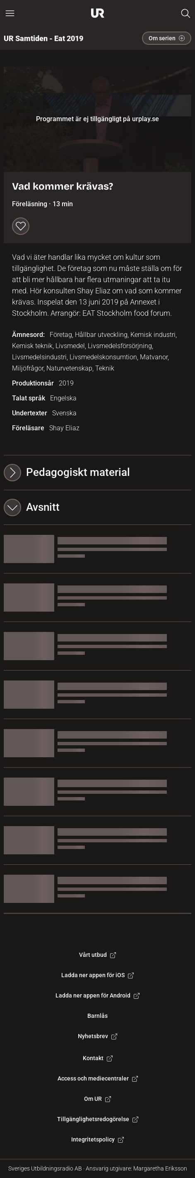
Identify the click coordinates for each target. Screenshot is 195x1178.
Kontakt (98, 1058)
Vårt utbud (97, 954)
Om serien (167, 38)
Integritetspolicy (97, 1139)
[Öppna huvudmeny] (10, 13)
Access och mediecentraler (98, 1078)
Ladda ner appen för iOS (97, 975)
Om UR (97, 1098)
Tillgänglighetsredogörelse (97, 1119)
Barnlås (97, 1015)
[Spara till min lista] (20, 226)
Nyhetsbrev (97, 1036)
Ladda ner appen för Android (97, 995)
